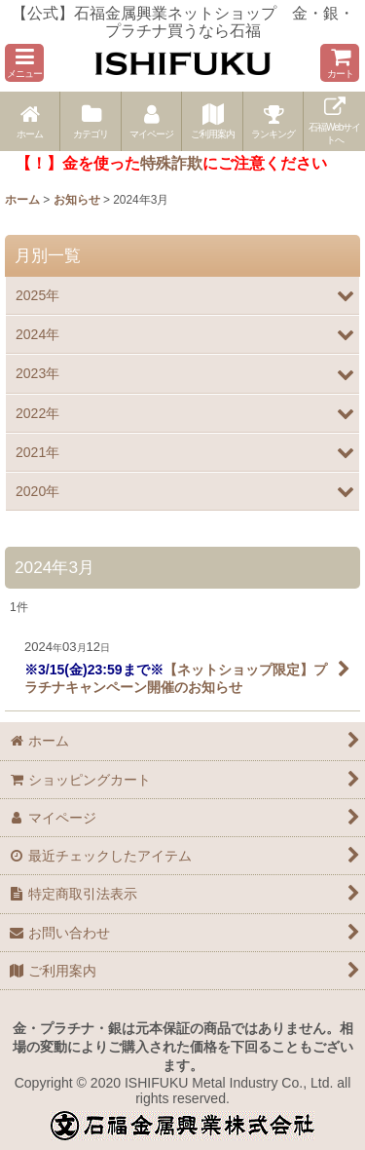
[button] (24, 63)
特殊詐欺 (171, 163)
